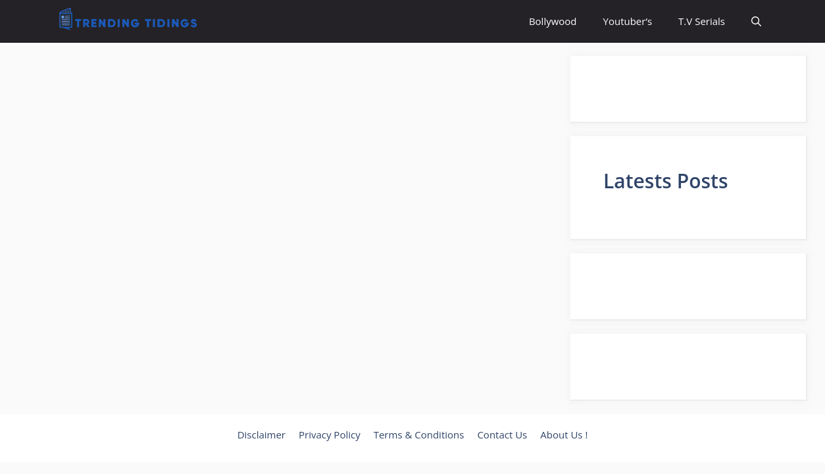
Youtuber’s (628, 21)
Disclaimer (262, 434)
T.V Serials (701, 21)
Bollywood (553, 21)
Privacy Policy (330, 434)
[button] (756, 21)
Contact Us (502, 434)
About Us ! (564, 434)
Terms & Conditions (419, 434)
